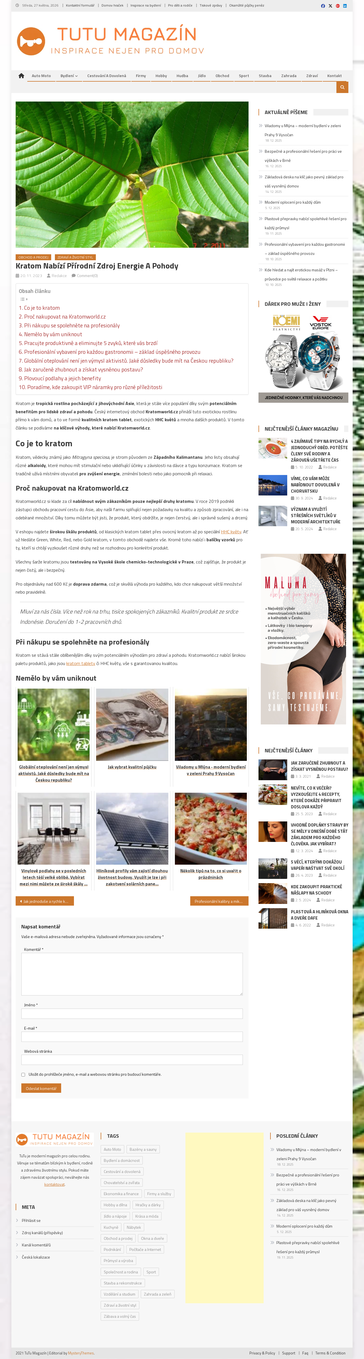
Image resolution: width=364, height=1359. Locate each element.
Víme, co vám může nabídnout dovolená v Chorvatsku (315, 485)
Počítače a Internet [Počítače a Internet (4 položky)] (145, 1250)
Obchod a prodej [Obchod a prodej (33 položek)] (118, 1239)
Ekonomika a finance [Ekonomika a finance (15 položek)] (121, 1194)
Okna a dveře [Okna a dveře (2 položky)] (152, 1239)
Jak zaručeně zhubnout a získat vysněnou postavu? (83, 369)
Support (288, 1353)
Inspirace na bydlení (146, 5)
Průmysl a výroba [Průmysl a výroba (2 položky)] (118, 1261)
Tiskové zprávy (211, 5)
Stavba (265, 76)
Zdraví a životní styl (75, 257)
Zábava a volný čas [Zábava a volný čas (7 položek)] (120, 1316)
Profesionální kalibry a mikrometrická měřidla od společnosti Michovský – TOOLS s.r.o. (222, 901)
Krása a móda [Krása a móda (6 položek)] (146, 1216)
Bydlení (67, 76)
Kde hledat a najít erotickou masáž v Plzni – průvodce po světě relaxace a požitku (301, 274)
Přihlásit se (31, 1221)
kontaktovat (54, 1184)
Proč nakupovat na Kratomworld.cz (65, 317)
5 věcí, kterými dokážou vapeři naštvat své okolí (317, 865)
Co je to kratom (42, 308)
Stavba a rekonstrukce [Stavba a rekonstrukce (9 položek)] (123, 1283)
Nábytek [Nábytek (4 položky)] (134, 1227)
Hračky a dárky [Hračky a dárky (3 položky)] (148, 1205)
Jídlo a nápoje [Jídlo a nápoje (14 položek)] (115, 1216)
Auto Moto (41, 76)
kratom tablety (80, 663)
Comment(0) (87, 276)
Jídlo (202, 76)
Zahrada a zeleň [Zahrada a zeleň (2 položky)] (157, 1294)
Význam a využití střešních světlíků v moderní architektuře (315, 515)
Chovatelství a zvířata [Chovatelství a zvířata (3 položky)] (122, 1183)
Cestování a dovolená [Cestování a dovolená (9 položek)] (122, 1172)
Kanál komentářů (36, 1245)
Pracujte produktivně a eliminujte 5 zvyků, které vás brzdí (91, 343)
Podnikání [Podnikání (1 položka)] (112, 1250)
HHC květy (231, 531)
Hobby (161, 76)
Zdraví (312, 76)
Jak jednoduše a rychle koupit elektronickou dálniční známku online (49, 901)
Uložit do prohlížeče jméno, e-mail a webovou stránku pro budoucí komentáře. (95, 1074)
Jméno (31, 1005)
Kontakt (334, 76)
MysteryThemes (81, 1353)
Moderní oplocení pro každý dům (293, 202)
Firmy (141, 76)
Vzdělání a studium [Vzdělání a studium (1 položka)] (119, 1294)
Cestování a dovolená (106, 76)
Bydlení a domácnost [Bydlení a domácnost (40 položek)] (122, 1161)
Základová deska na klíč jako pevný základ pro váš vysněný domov (304, 181)
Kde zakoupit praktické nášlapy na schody (316, 890)
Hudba (182, 76)
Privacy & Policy (262, 1353)
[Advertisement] (224, 1218)
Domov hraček (112, 5)
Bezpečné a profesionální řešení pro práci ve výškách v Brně (303, 156)
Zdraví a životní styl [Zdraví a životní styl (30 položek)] (120, 1305)
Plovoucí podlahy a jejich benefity (62, 378)
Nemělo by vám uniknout (53, 334)
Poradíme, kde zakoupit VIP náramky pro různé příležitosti (94, 387)
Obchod (222, 76)
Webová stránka (38, 1051)
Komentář (34, 950)
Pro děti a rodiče (180, 5)
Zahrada (289, 76)
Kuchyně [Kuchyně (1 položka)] (111, 1227)
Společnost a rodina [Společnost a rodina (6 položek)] (121, 1272)
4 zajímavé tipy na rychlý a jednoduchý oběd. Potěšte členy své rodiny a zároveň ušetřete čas (319, 451)
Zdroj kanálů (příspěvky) (42, 1233)
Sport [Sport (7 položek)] (151, 1272)
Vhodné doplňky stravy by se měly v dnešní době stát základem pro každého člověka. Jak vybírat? (319, 834)
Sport (244, 76)
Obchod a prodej (33, 257)
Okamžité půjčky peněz (246, 5)
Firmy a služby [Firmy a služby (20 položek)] (159, 1194)
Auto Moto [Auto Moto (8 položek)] (112, 1149)
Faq (305, 1353)
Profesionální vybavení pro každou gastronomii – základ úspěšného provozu (112, 352)
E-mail (30, 1028)
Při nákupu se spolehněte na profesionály (72, 325)
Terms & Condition (330, 1353)
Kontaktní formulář (80, 5)
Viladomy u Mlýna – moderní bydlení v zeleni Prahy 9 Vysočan (303, 130)
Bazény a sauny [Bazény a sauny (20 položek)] (143, 1149)
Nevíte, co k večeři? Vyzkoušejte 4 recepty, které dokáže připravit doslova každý (316, 797)
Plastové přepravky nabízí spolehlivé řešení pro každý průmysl (306, 223)
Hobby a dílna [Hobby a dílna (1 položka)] (115, 1205)
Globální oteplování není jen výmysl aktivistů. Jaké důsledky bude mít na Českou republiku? (128, 361)
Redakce (59, 276)
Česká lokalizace (36, 1257)
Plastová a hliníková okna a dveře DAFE (319, 914)
